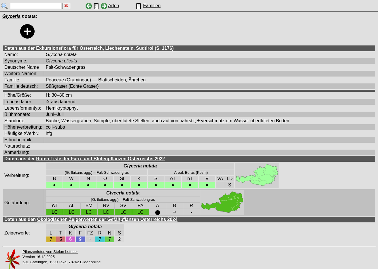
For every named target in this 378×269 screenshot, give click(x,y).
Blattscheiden (112, 79)
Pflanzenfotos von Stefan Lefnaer (50, 251)
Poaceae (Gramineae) (68, 79)
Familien (151, 5)
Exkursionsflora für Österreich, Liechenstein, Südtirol (94, 48)
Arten (113, 5)
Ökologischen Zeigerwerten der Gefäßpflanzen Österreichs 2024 (107, 219)
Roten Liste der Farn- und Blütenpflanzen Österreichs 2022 (100, 158)
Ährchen (137, 79)
